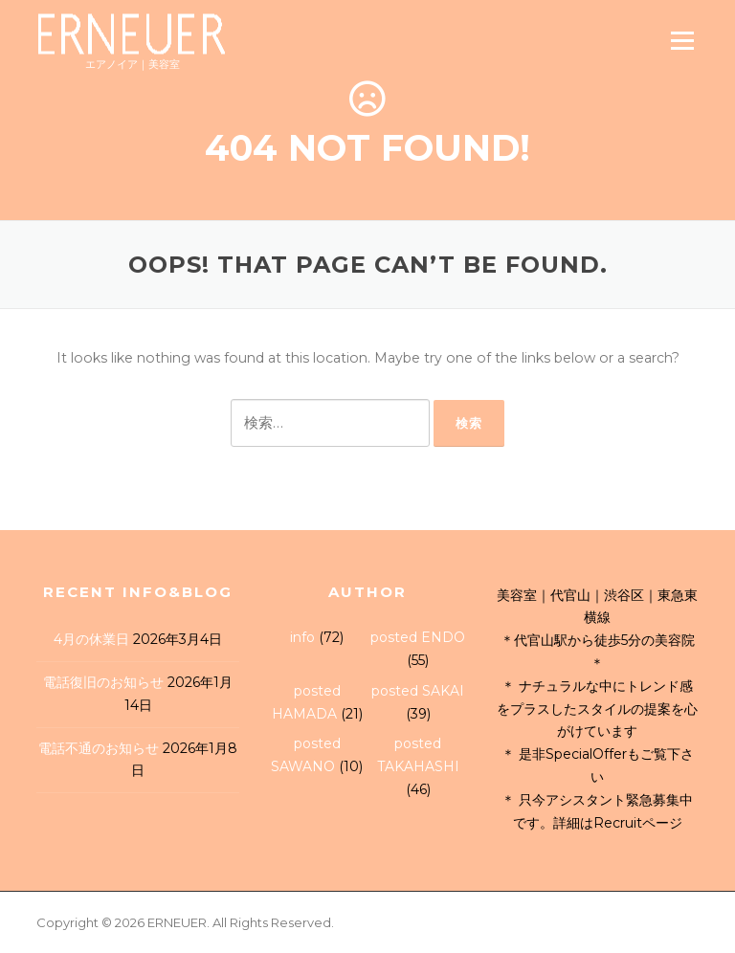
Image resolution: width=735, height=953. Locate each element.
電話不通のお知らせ (98, 748)
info (302, 637)
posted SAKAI (417, 690)
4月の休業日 (91, 639)
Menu (682, 40)
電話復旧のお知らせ (103, 682)
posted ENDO (417, 637)
